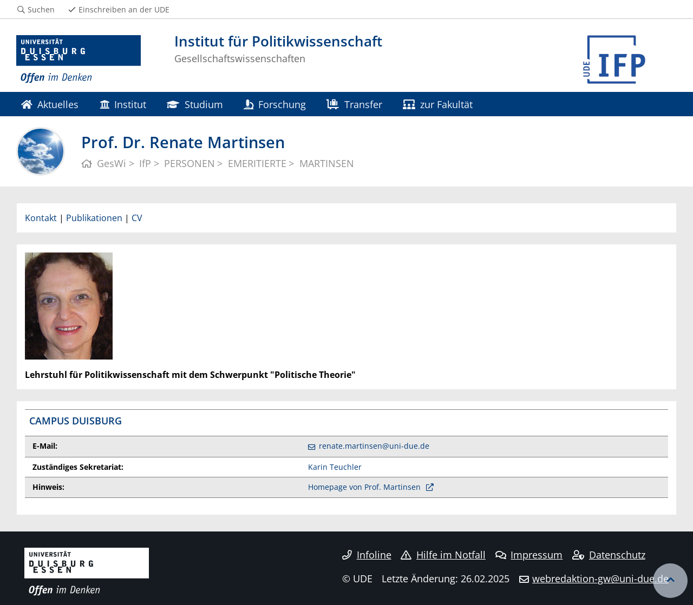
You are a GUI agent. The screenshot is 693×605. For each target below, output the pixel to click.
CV (137, 218)
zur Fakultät (438, 104)
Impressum (529, 554)
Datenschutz (608, 554)
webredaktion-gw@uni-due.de (600, 578)
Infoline (366, 554)
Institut (123, 104)
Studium (195, 104)
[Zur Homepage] (78, 59)
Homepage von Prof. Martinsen (365, 487)
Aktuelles (50, 104)
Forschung (275, 104)
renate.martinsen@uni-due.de (374, 446)
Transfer (354, 104)
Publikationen (94, 218)
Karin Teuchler (335, 467)
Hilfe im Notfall (443, 554)
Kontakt (41, 218)
